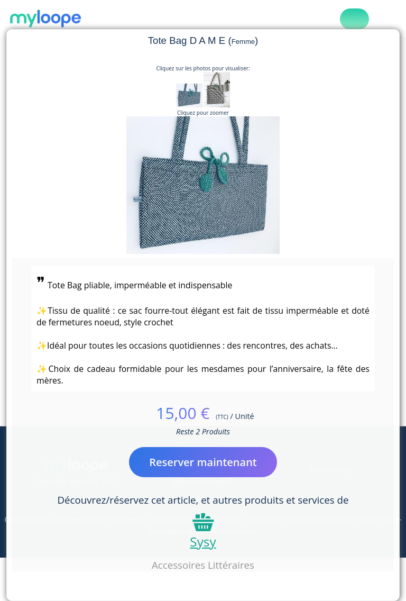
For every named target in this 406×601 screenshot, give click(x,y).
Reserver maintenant (203, 462)
